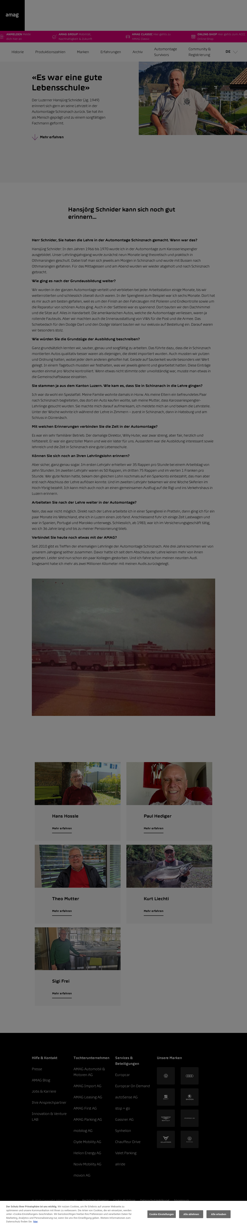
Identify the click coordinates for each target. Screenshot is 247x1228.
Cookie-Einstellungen (161, 1214)
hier (35, 1221)
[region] (123, 1214)
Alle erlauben (218, 1214)
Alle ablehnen (191, 1214)
